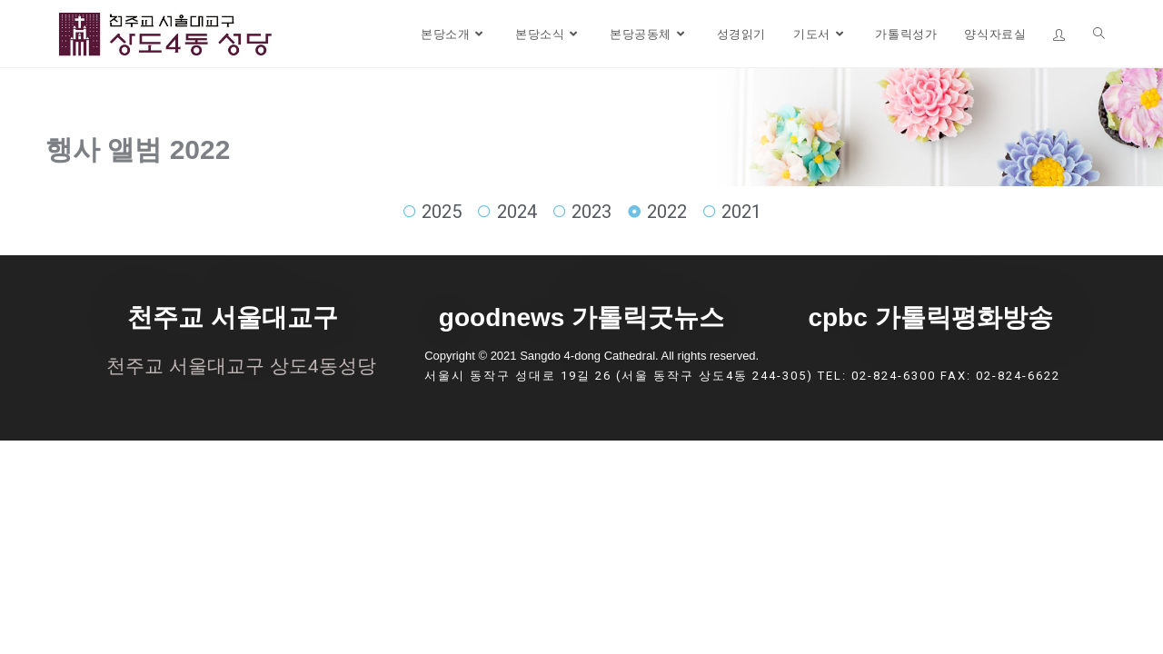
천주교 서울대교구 (232, 317)
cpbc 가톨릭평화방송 (930, 317)
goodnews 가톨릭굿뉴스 (581, 317)
